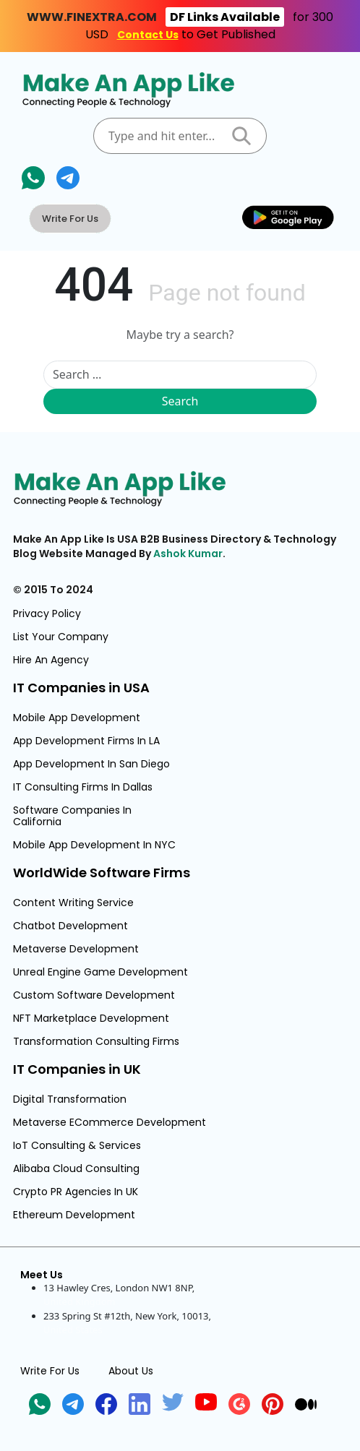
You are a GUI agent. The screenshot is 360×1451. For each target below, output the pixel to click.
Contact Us (148, 34)
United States (73, 1329)
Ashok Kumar (188, 553)
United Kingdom (79, 1301)
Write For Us (70, 218)
